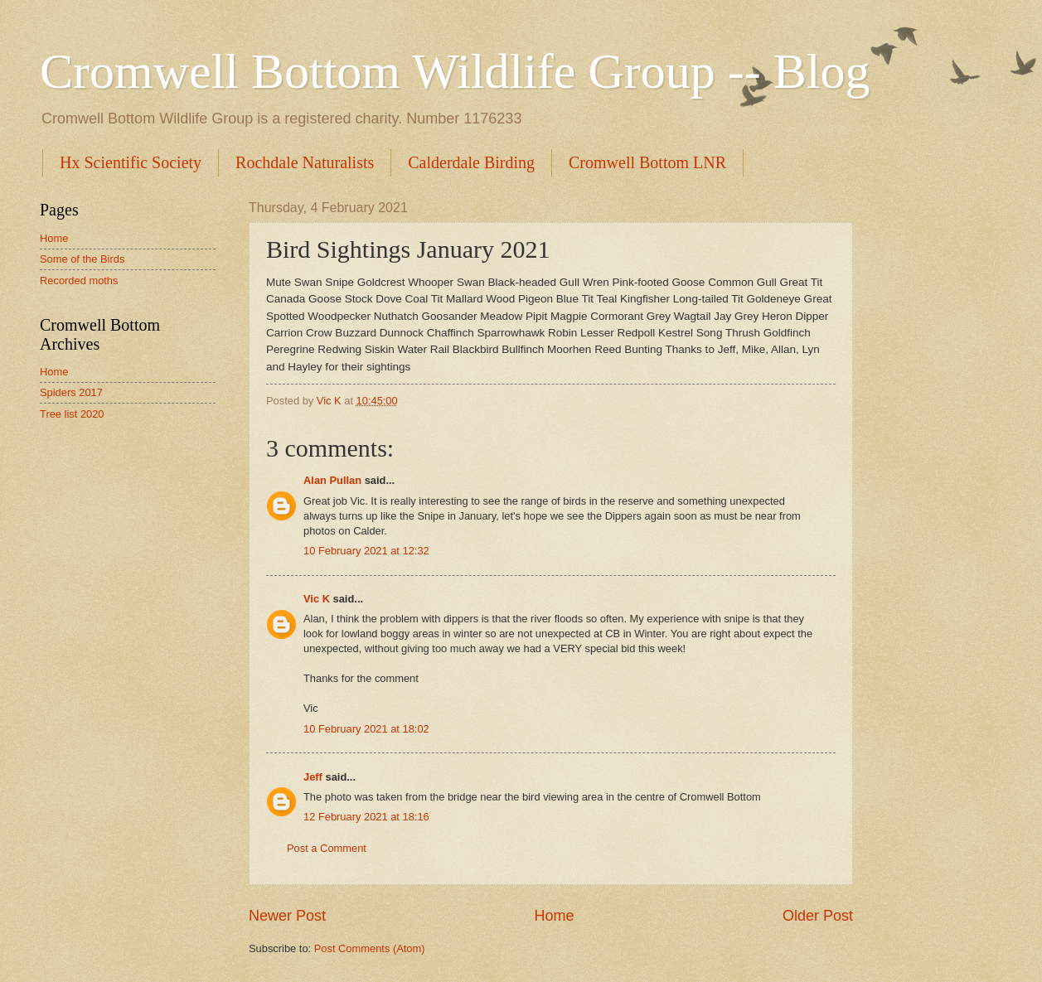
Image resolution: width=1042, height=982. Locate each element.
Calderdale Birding (471, 162)
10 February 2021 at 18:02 (366, 729)
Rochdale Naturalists (304, 162)
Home (554, 915)
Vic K (316, 599)
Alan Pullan (332, 480)
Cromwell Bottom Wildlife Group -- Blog (455, 71)
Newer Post (287, 915)
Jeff (312, 777)
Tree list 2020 (72, 414)
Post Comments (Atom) (369, 948)
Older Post (818, 915)
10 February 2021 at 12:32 (366, 550)
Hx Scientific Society (130, 162)
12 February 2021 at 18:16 (366, 816)
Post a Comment (326, 848)
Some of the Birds (82, 259)
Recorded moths (79, 280)
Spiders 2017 (71, 392)
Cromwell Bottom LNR (647, 162)
